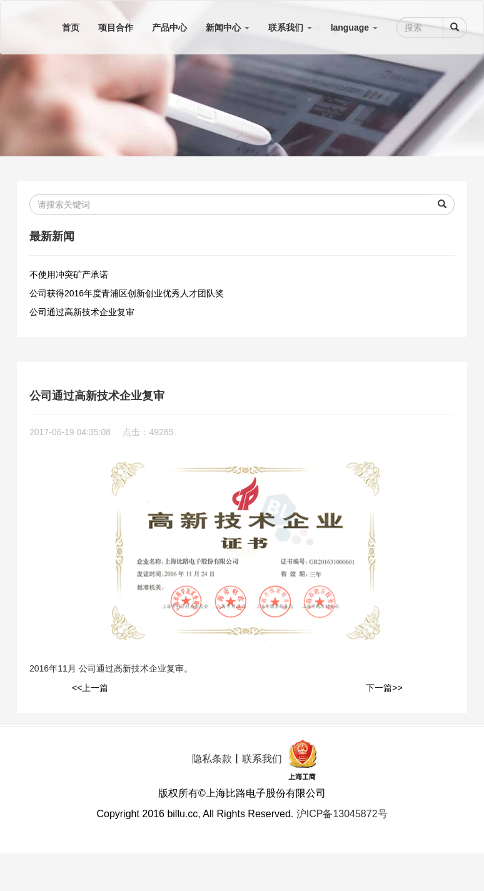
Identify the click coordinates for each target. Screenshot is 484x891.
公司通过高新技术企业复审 (81, 312)
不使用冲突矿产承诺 (68, 274)
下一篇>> (384, 688)
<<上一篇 (90, 688)
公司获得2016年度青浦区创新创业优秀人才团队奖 (126, 293)
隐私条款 (212, 758)
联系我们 (262, 758)
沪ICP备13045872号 (342, 813)
